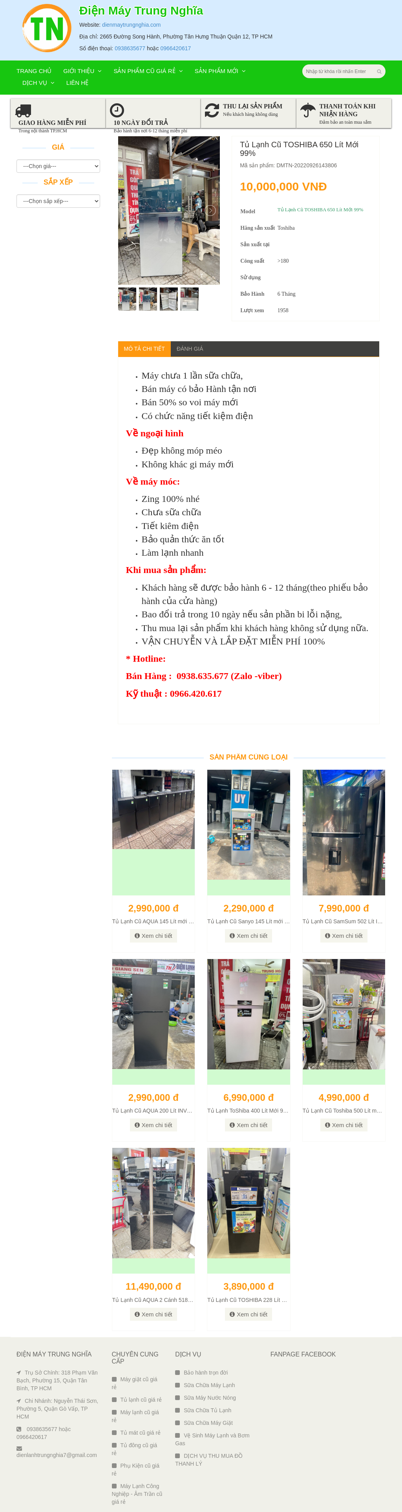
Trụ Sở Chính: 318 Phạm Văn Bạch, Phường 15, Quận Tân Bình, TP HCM (57, 1342)
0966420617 (175, 10)
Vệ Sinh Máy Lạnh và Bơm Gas (212, 1401)
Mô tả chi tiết (144, 311)
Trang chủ (33, 32)
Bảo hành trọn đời (201, 1334)
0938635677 (130, 10)
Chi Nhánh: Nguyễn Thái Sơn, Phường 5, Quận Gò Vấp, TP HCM (57, 1371)
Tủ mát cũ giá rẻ (136, 1394)
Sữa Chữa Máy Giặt (204, 1385)
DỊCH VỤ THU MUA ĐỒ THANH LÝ (209, 1422)
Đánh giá (190, 311)
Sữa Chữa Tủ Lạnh (203, 1372)
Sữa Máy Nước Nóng (205, 1359)
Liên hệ (77, 44)
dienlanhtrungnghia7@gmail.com (56, 1414)
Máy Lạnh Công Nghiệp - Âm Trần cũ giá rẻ (137, 1456)
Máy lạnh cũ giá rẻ (135, 1378)
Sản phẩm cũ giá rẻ (148, 32)
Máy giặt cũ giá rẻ (134, 1345)
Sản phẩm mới (220, 32)
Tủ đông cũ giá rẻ (134, 1411)
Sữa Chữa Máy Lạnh (205, 1347)
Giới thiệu (82, 32)
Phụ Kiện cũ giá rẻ (136, 1431)
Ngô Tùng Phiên (371, 1504)
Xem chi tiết (153, 897)
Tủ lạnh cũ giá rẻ (137, 1361)
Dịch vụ (38, 44)
